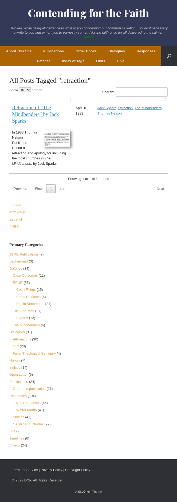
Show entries (25, 90)
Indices (14, 368)
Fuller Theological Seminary (34, 353)
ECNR (18, 283)
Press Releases (28, 297)
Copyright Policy (77, 470)
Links (100, 61)
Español (15, 219)
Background (18, 261)
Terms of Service (25, 470)
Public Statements (30, 304)
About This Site (19, 51)
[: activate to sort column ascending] (41, 99)
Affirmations (22, 339)
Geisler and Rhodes (28, 424)
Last (63, 189)
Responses (146, 51)
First (38, 189)
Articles (18, 417)
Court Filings (26, 290)
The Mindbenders (148, 108)
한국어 (14, 227)
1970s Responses (27, 403)
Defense (43, 61)
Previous (20, 189)
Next (160, 189)
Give (120, 61)
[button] (169, 56)
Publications (53, 51)
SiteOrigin (85, 491)
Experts (22, 318)
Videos (14, 445)
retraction (125, 108)
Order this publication (29, 389)
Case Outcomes (25, 275)
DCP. (28, 480)
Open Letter (18, 374)
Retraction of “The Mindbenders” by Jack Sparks (35, 114)
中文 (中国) (17, 212)
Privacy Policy (51, 470)
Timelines (16, 438)
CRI (16, 346)
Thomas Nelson (109, 113)
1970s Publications (23, 254)
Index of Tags (73, 61)
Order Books (86, 51)
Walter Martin (26, 410)
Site (12, 431)
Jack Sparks (106, 108)
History (14, 360)
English (15, 205)
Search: (135, 92)
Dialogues (116, 51)
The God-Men (23, 311)
